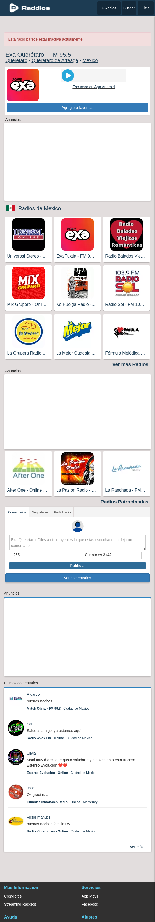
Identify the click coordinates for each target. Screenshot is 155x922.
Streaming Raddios (20, 904)
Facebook (90, 904)
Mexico (90, 60)
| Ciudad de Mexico (58, 708)
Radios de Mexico (39, 208)
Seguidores (40, 512)
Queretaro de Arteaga (54, 60)
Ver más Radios (130, 364)
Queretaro (16, 60)
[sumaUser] (129, 555)
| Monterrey (62, 802)
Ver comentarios (77, 578)
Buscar (129, 8)
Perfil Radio (62, 512)
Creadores (13, 896)
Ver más (136, 847)
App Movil (90, 896)
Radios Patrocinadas (125, 502)
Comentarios (17, 512)
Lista (146, 8)
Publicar (77, 565)
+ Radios (109, 8)
